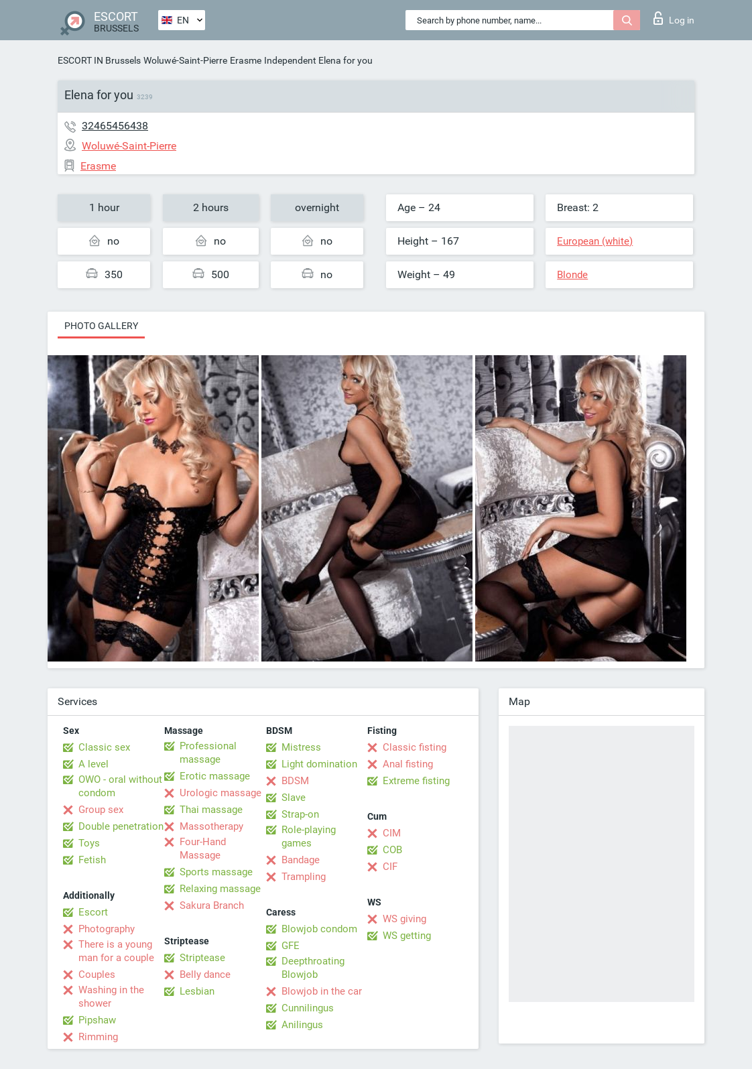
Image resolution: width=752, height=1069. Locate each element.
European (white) (595, 241)
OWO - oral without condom (120, 786)
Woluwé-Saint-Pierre (185, 60)
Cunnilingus (307, 1008)
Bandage (300, 860)
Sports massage (216, 872)
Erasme (245, 60)
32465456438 (115, 125)
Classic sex (104, 747)
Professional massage (208, 752)
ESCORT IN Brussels (99, 60)
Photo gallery (101, 325)
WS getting (407, 936)
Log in (673, 18)
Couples (96, 974)
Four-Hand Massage (203, 848)
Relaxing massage (220, 889)
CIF (390, 867)
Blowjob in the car (321, 991)
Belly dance (205, 974)
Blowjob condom (319, 929)
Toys (89, 843)
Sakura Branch (212, 905)
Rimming (98, 1037)
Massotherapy (211, 826)
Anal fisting (408, 764)
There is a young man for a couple (116, 951)
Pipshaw (97, 1020)
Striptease (202, 958)
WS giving (404, 919)
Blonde (572, 275)
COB (392, 850)
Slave (293, 798)
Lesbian (197, 991)
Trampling (303, 877)
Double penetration (121, 826)
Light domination (319, 764)
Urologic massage (220, 793)
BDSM (295, 781)
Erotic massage (215, 776)
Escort (93, 912)
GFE (290, 946)
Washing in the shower (111, 996)
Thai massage (211, 810)
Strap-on (300, 814)
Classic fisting (414, 747)
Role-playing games (308, 836)
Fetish (92, 860)
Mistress (301, 747)
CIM (392, 833)
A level (93, 764)
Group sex (100, 810)
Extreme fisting (416, 781)
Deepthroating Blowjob (312, 968)
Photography (106, 929)
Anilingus (302, 1025)
